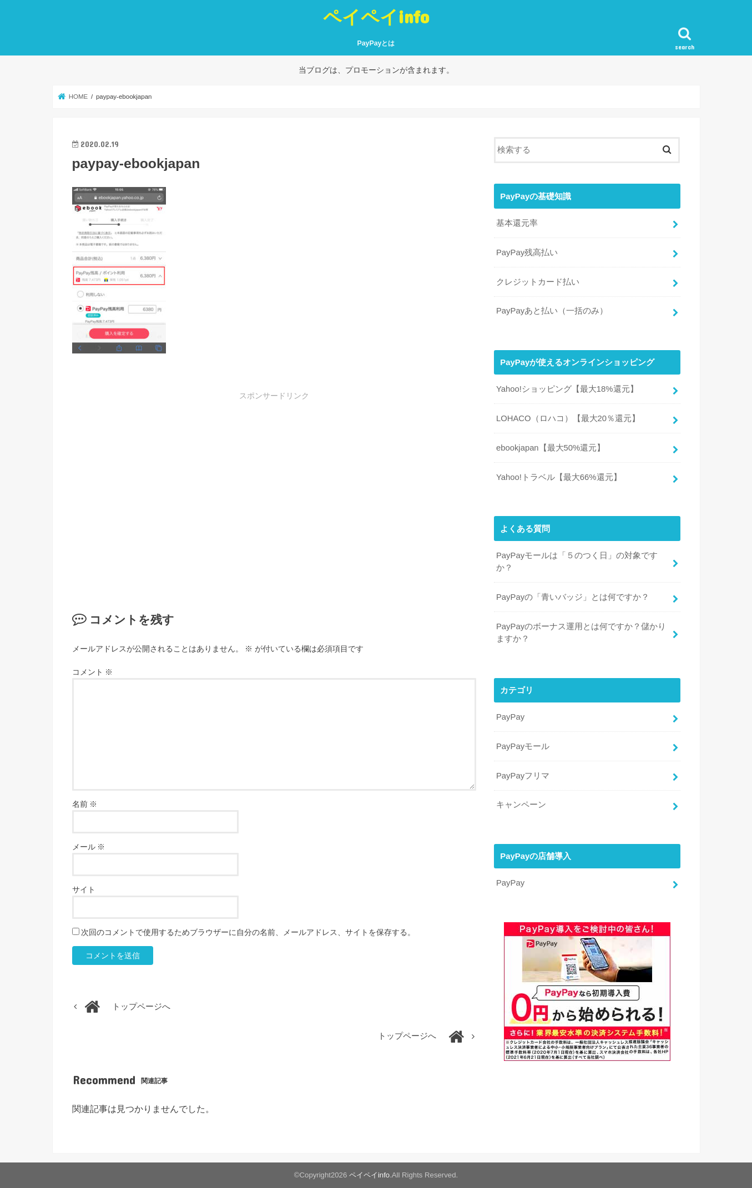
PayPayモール (522, 746)
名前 (85, 804)
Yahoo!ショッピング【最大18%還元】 (567, 389)
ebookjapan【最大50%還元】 (550, 447)
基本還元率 (517, 223)
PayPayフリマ (522, 775)
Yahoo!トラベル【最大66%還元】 (559, 477)
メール (88, 846)
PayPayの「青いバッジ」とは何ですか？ (572, 597)
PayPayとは (376, 43)
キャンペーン (521, 804)
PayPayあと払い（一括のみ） (552, 310)
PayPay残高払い (527, 252)
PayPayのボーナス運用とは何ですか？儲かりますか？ (581, 632)
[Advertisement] (191, 484)
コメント (92, 672)
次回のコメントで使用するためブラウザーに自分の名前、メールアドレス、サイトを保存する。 (248, 932)
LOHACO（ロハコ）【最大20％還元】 (568, 418)
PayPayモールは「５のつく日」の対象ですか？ (577, 561)
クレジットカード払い (537, 281)
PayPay (510, 716)
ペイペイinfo (376, 16)
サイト (83, 889)
